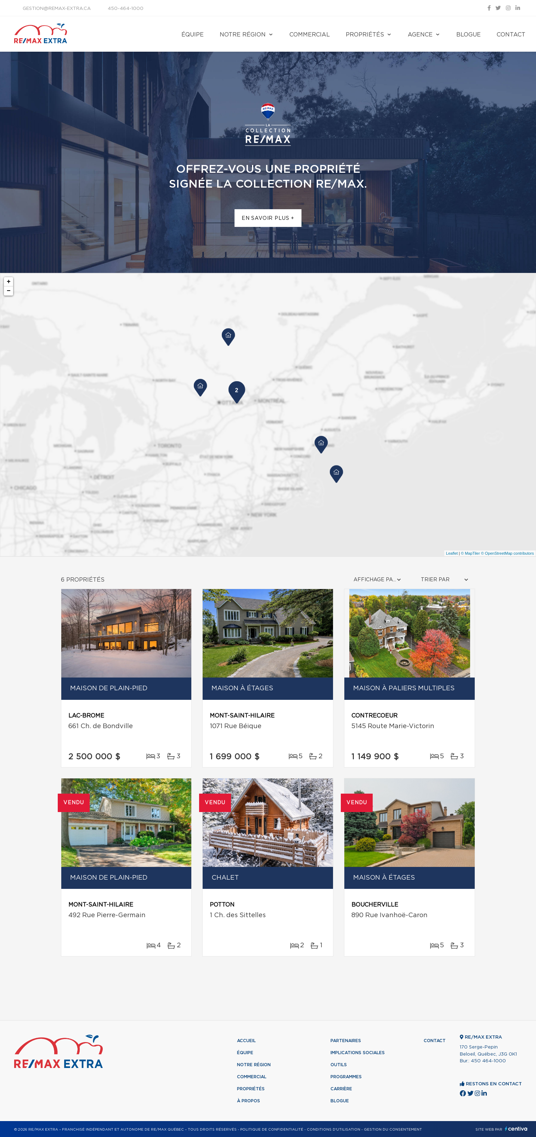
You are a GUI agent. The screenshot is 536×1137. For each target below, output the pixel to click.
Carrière (341, 1089)
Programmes (346, 1077)
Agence (420, 35)
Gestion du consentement (393, 1129)
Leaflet (452, 553)
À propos (248, 1101)
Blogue (468, 35)
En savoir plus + (268, 218)
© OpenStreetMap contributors (507, 553)
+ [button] (9, 282)
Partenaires (346, 1041)
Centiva (516, 1128)
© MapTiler (470, 553)
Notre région (243, 35)
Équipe (192, 35)
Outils (339, 1065)
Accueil (246, 1041)
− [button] (9, 291)
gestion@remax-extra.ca (57, 8)
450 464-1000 (488, 1061)
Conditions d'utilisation (333, 1129)
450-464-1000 (125, 8)
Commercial (309, 35)
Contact (511, 35)
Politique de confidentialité (271, 1129)
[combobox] (378, 580)
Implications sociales (358, 1053)
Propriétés (365, 35)
